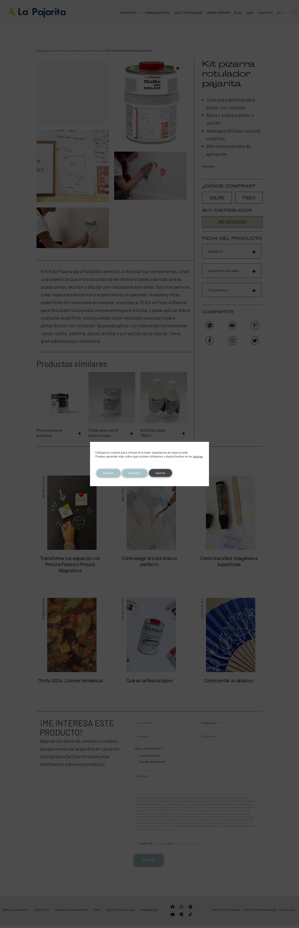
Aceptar (108, 473)
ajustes (198, 456)
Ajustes (160, 473)
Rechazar (135, 473)
